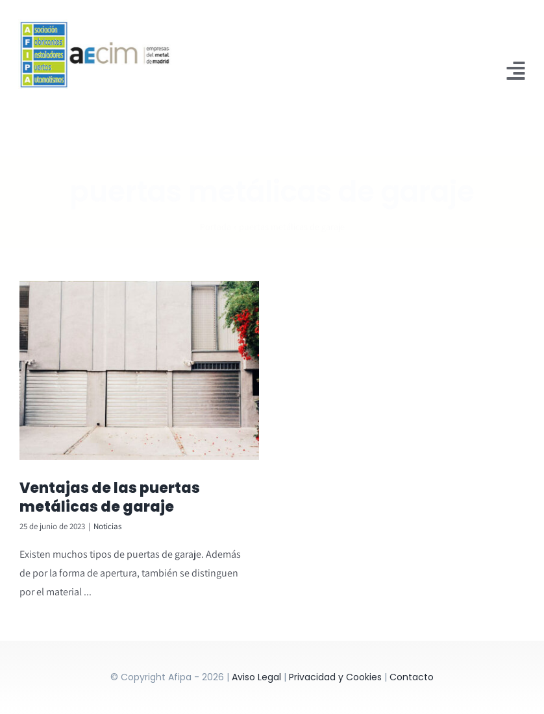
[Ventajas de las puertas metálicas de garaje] (139, 370)
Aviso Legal (256, 677)
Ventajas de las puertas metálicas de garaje (109, 497)
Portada (215, 216)
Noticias (107, 526)
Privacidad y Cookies (335, 677)
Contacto (411, 677)
